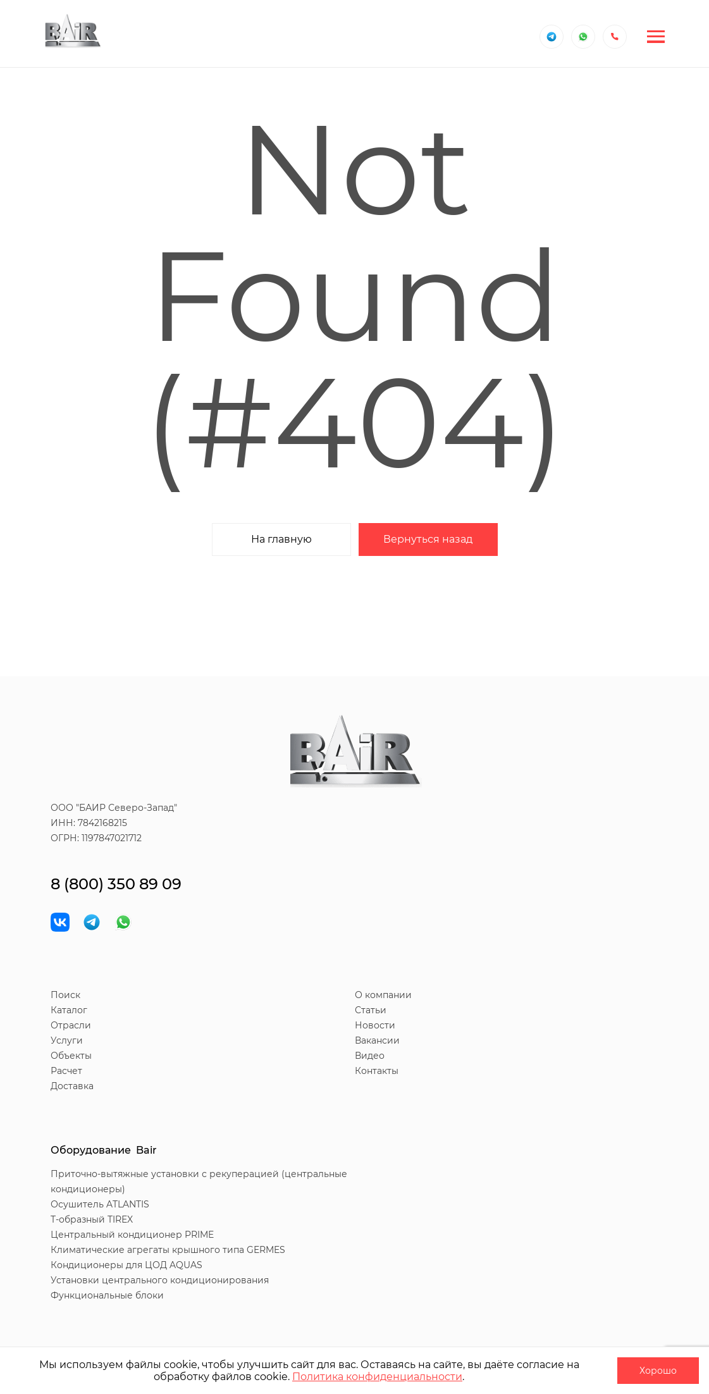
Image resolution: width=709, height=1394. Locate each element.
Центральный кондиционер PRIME (132, 1234)
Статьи (370, 1010)
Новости (375, 1025)
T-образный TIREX (92, 1219)
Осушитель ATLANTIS (100, 1204)
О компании (383, 995)
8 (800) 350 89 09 (116, 884)
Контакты (376, 1070)
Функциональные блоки (107, 1295)
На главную (281, 539)
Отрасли (71, 1025)
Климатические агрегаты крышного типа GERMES (168, 1249)
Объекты (71, 1055)
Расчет (66, 1070)
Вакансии (377, 1040)
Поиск (65, 995)
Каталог (69, 1010)
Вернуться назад (427, 539)
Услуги (67, 1040)
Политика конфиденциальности (377, 1377)
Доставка (72, 1086)
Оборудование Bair (104, 1150)
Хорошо (658, 1370)
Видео (370, 1055)
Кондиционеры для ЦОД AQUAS (126, 1265)
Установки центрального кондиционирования (160, 1280)
